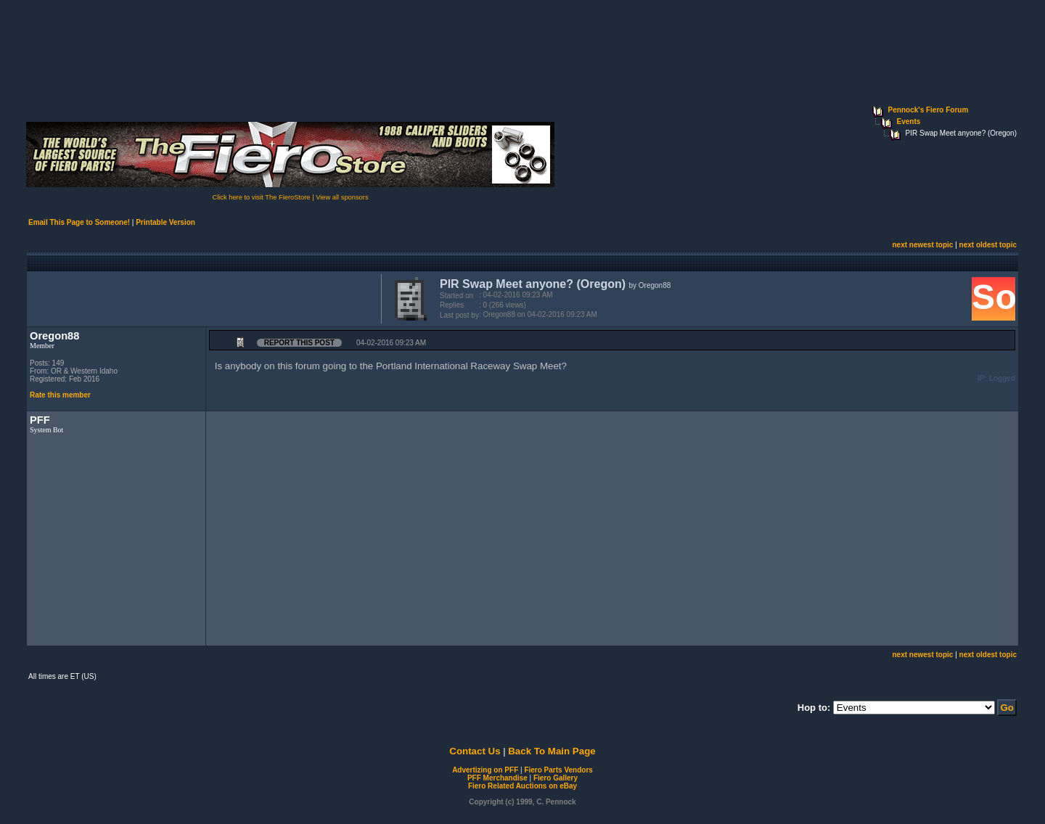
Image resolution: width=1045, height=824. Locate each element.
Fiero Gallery (555, 778)
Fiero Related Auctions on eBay (522, 786)
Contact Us (474, 751)
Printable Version (165, 222)
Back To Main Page (551, 751)
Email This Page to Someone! (79, 222)
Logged (1002, 378)
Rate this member (60, 395)
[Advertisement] (201, 297)
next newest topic (922, 245)
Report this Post (299, 343)
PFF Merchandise (497, 778)
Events (909, 121)
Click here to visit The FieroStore (261, 197)
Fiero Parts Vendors (558, 770)
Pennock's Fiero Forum (928, 110)
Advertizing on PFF (485, 770)
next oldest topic (988, 245)
